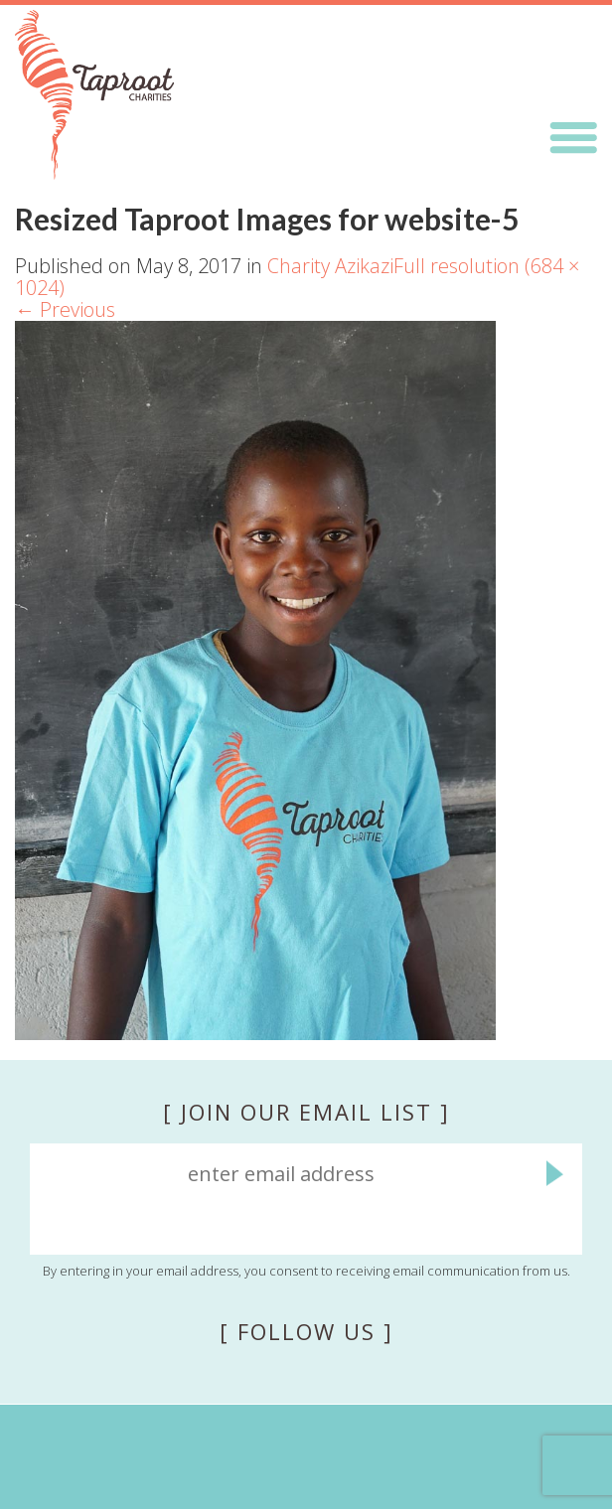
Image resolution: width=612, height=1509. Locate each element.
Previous (65, 309)
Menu (573, 138)
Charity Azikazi (330, 265)
